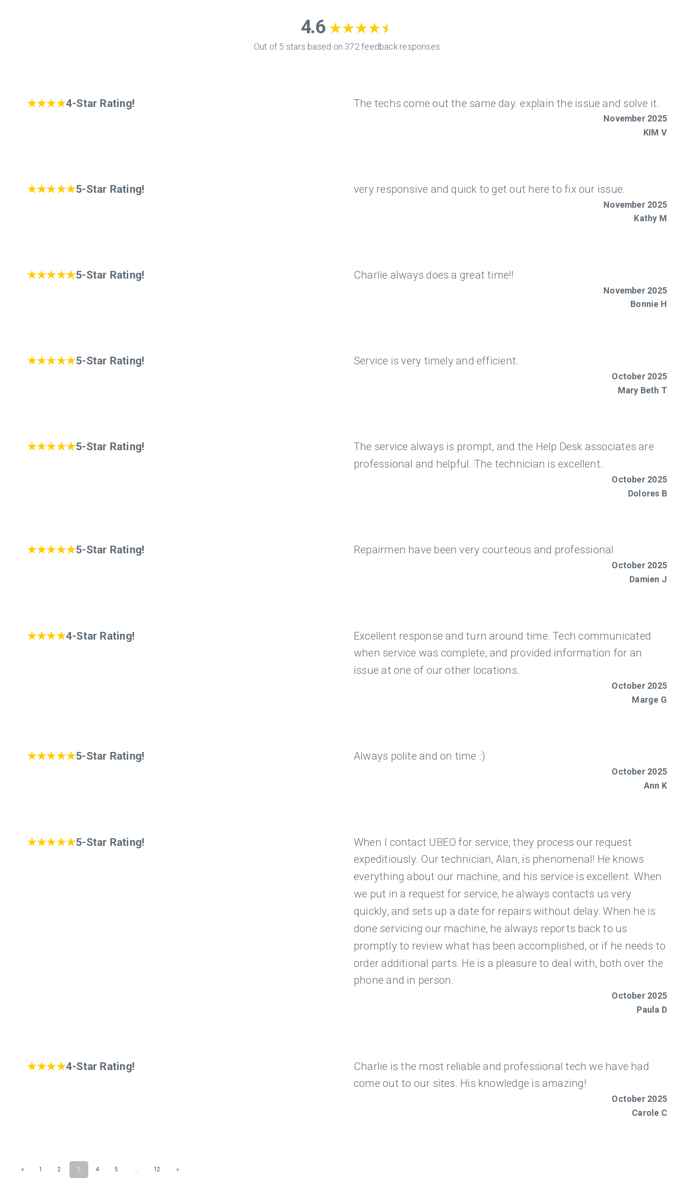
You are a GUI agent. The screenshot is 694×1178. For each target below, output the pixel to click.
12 (157, 1169)
